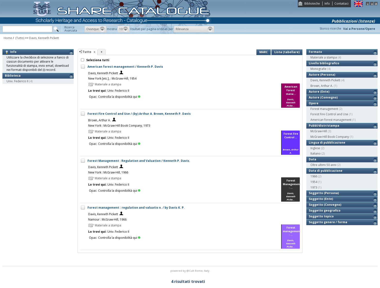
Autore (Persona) (322, 75)
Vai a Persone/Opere (359, 29)
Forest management (324, 109)
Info (327, 3)
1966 (313, 176)
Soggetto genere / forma (328, 222)
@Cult (190, 270)
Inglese (315, 148)
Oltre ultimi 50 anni (323, 165)
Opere (313, 103)
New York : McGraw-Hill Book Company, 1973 (119, 125)
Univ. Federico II (17, 81)
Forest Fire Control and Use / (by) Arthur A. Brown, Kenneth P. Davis (139, 114)
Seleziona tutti (97, 60)
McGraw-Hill (318, 131)
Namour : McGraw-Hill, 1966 (107, 219)
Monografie (318, 69)
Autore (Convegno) (323, 97)
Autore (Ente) (319, 92)
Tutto (87, 52)
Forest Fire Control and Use (329, 114)
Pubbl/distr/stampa (324, 125)
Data (312, 159)
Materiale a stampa (323, 57)
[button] (95, 29)
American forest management (330, 120)
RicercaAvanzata (70, 29)
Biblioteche (312, 3)
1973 (313, 187)
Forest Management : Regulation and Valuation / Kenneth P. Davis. (138, 161)
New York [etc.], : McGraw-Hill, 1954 (112, 78)
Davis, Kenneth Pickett (44, 38)
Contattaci (341, 3)
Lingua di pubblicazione (327, 142)
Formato (315, 52)
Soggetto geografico (324, 210)
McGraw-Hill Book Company (329, 137)
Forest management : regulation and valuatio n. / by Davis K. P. (136, 208)
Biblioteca (13, 76)
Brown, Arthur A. (99, 120)
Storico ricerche (330, 28)
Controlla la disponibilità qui (119, 97)
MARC (263, 52)
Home (8, 38)
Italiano (315, 153)
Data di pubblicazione (325, 171)
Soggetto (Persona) (324, 193)
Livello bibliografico (324, 63)
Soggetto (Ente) (321, 199)
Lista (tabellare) (287, 52)
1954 (313, 182)
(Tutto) (19, 38)
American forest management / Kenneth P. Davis (125, 67)
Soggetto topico (321, 216)
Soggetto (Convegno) (325, 205)
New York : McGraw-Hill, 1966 (108, 172)
